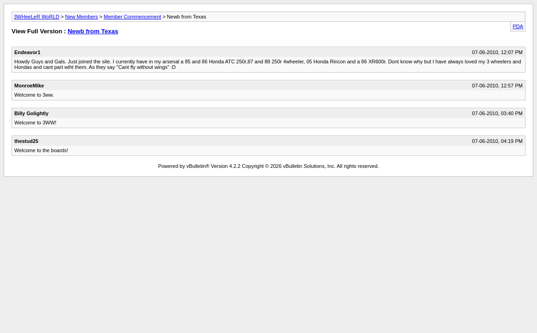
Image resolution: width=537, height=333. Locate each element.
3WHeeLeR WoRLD (36, 16)
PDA (517, 26)
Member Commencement (132, 16)
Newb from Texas (93, 31)
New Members (81, 16)
